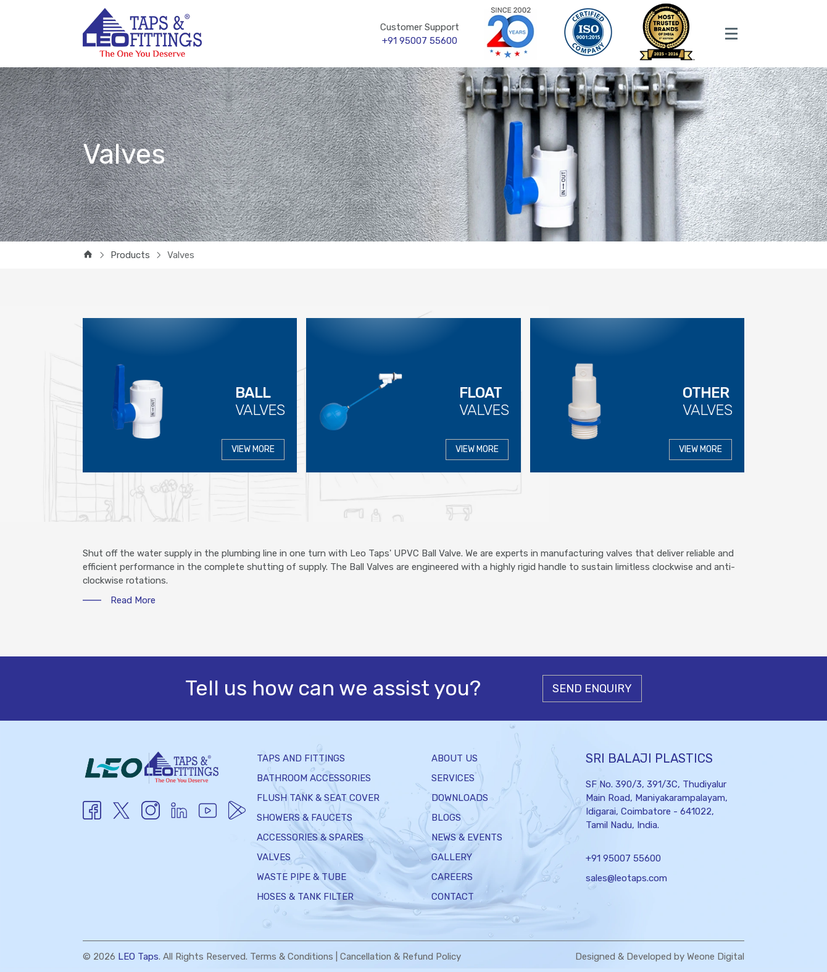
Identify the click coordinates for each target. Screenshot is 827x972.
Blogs (446, 817)
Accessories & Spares (310, 837)
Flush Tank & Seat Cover (318, 797)
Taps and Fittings (301, 758)
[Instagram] (150, 816)
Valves (274, 857)
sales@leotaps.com (626, 878)
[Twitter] (121, 818)
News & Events (466, 837)
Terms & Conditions (292, 956)
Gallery (451, 857)
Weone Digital (715, 956)
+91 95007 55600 (623, 858)
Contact (452, 896)
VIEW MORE (253, 449)
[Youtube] (178, 816)
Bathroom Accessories (314, 778)
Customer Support (419, 35)
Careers (452, 876)
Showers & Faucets (304, 817)
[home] (88, 255)
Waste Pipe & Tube (301, 876)
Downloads (459, 797)
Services (453, 778)
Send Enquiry (592, 688)
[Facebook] (92, 816)
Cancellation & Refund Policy (402, 956)
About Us (454, 758)
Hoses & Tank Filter (305, 896)
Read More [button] (133, 600)
